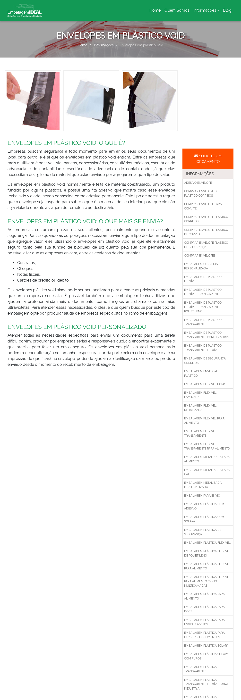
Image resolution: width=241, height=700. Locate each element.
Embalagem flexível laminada (200, 395)
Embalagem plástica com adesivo (204, 506)
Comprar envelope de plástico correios (201, 193)
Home (156, 12)
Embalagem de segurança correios (205, 361)
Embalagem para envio (202, 495)
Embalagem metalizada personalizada (203, 485)
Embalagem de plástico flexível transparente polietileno (203, 307)
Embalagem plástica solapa (206, 645)
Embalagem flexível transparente (200, 433)
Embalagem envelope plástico (201, 373)
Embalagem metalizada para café (207, 472)
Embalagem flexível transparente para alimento (207, 446)
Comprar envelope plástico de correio (206, 232)
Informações (204, 10)
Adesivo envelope (198, 182)
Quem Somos (176, 10)
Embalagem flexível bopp (204, 384)
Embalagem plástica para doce (204, 609)
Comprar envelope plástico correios (206, 219)
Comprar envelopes (199, 255)
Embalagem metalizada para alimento (207, 459)
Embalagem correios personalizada (201, 266)
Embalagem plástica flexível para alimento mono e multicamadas (207, 581)
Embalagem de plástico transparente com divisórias (207, 335)
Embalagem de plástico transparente (203, 322)
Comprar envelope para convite (203, 206)
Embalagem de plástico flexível (203, 279)
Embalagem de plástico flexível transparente (203, 292)
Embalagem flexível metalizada (200, 408)
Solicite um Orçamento (208, 159)
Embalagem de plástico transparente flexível (203, 348)
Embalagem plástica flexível (207, 542)
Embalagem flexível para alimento (204, 421)
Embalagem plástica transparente (200, 669)
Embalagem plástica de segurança (202, 532)
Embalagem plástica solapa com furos (206, 656)
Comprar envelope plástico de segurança (206, 245)
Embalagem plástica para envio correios (204, 622)
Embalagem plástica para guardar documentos (204, 635)
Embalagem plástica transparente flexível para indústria (206, 684)
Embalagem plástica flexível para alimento (207, 566)
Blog (227, 10)
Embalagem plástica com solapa (204, 519)
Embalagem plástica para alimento (204, 596)
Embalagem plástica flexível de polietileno (207, 553)
